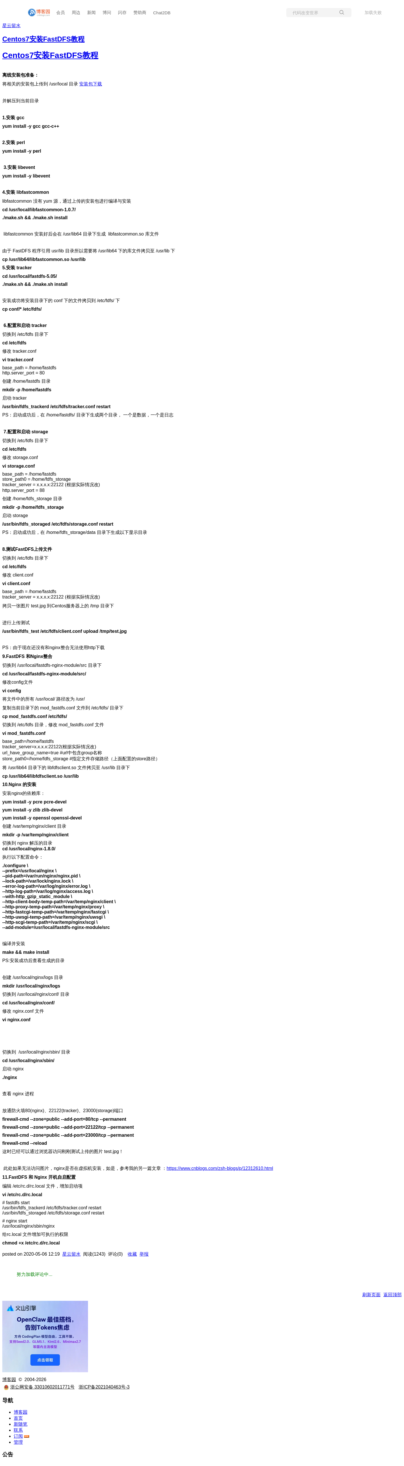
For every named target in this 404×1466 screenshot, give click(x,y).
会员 (60, 12)
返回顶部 (392, 1294)
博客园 (9, 1379)
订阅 (18, 1436)
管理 (18, 1442)
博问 (107, 12)
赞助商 (139, 12)
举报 (144, 1254)
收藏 (132, 1254)
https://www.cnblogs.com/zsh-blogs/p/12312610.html (220, 1168)
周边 (76, 12)
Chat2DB (162, 12)
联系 (18, 1430)
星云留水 (11, 25)
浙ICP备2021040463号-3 (104, 1387)
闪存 (122, 12)
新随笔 (20, 1424)
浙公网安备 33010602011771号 (39, 1387)
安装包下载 (90, 83)
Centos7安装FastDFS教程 (50, 55)
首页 (18, 1418)
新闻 (91, 12)
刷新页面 (371, 1294)
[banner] (36, 13)
